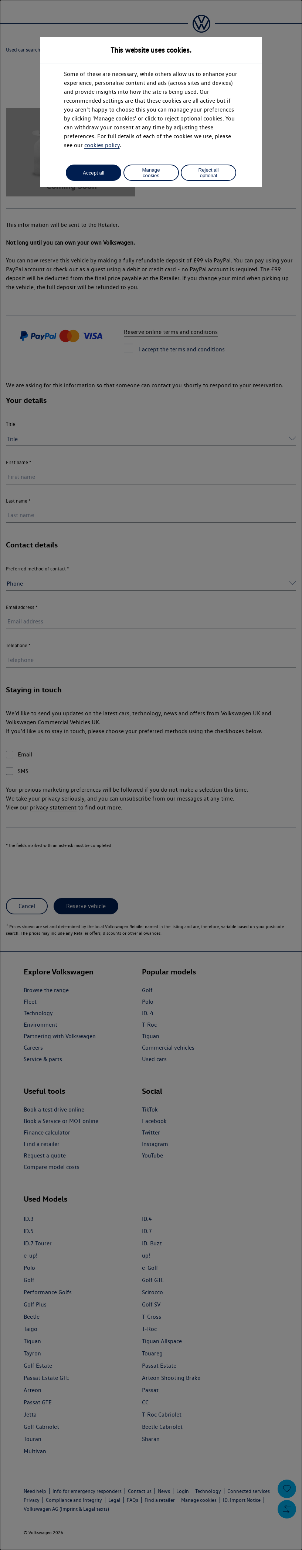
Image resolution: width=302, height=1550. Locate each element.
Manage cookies (151, 172)
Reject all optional (208, 172)
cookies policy (102, 145)
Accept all (93, 173)
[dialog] (151, 775)
